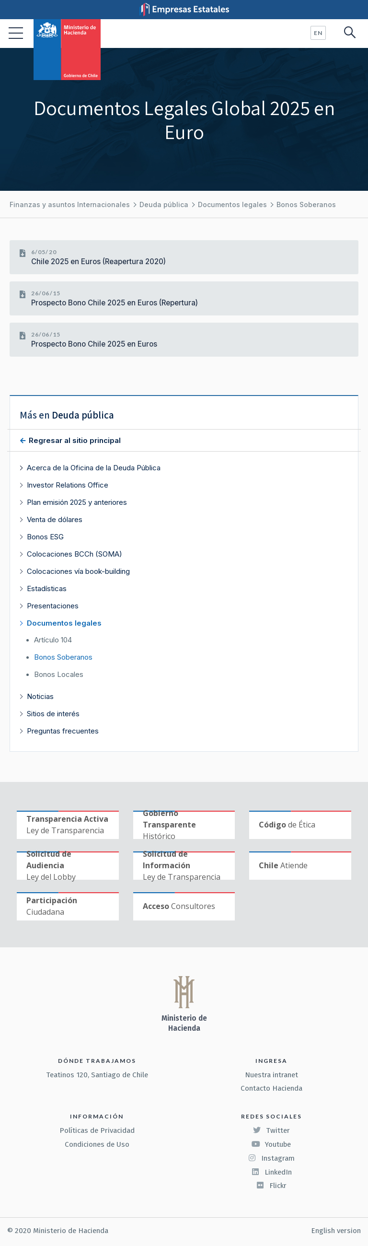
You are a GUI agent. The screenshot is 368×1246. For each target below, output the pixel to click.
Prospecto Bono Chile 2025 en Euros (94, 344)
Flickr (271, 1185)
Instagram (271, 1158)
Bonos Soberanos (306, 204)
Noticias (40, 696)
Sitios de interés (53, 713)
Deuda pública (163, 204)
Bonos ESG (45, 536)
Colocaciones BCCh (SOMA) (74, 554)
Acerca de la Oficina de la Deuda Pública (94, 467)
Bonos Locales (58, 674)
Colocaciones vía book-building (78, 571)
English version (336, 1230)
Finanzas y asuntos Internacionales (70, 204)
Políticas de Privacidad (97, 1130)
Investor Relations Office (67, 484)
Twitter (271, 1130)
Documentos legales (232, 204)
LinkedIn (271, 1172)
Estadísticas (47, 588)
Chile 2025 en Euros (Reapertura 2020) (98, 261)
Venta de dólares (54, 519)
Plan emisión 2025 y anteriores (77, 502)
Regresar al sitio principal (74, 440)
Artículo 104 (53, 640)
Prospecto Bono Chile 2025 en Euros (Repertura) (114, 302)
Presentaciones (53, 605)
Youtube (271, 1144)
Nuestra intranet (271, 1075)
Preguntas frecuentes (63, 730)
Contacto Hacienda (271, 1088)
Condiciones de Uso (97, 1144)
